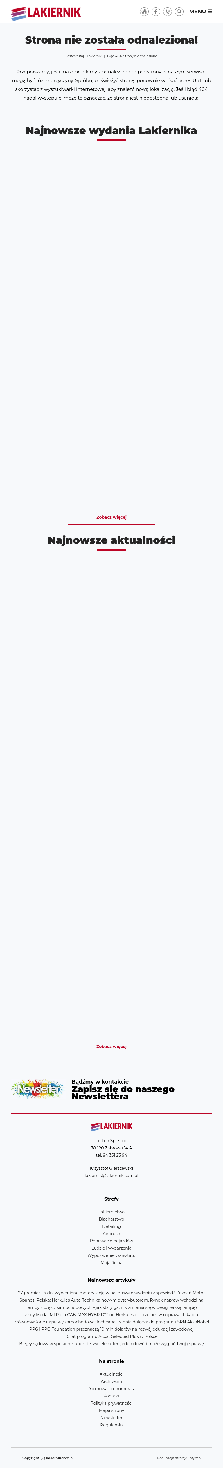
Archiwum (111, 1381)
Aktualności (111, 1374)
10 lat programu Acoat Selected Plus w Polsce (111, 1336)
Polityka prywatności (111, 1403)
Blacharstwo (111, 1219)
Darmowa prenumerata (111, 1388)
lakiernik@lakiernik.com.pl (111, 1175)
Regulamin (111, 1425)
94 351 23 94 (115, 1155)
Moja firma (111, 1262)
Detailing (111, 1226)
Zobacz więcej (111, 517)
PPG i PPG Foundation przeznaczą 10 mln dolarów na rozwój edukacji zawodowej (111, 1329)
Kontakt (111, 1396)
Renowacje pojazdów (111, 1241)
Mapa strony (111, 1410)
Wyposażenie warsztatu (111, 1255)
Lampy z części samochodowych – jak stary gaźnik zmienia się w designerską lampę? (112, 1307)
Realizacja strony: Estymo (179, 1458)
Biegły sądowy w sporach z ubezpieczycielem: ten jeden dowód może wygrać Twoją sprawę (111, 1343)
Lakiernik (94, 56)
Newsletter (111, 1089)
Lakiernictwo (111, 1211)
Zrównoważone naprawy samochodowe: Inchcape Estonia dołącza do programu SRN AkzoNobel (111, 1322)
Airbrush (111, 1233)
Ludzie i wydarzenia (111, 1248)
